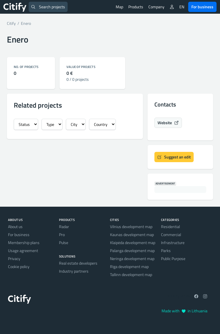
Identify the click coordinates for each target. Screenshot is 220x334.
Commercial (171, 235)
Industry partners (74, 271)
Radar (64, 227)
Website (168, 123)
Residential (170, 227)
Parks (166, 250)
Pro (62, 235)
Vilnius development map (131, 227)
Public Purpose (173, 258)
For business (202, 7)
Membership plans (24, 243)
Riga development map (129, 266)
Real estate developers (78, 263)
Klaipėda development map (132, 243)
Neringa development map (132, 258)
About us (15, 227)
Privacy (14, 258)
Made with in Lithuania (184, 311)
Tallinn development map (131, 274)
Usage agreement (23, 250)
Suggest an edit (174, 157)
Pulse (63, 243)
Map (119, 7)
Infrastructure (172, 243)
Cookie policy (19, 266)
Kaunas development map (132, 235)
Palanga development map (132, 250)
